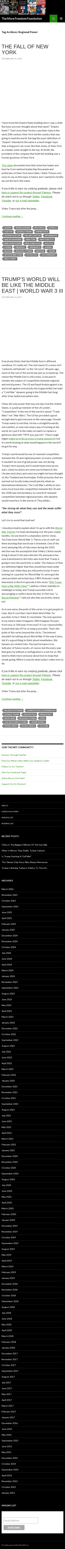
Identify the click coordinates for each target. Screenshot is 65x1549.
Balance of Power (13, 710)
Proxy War (9, 718)
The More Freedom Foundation (22, 18)
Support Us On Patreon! (14, 784)
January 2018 (8, 1347)
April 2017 (7, 1400)
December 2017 (10, 1353)
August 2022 (8, 1045)
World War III (28, 726)
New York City (47, 239)
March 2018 (7, 1336)
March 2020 (7, 1208)
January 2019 (8, 1278)
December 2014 (10, 1458)
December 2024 (10, 935)
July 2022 (6, 1051)
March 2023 (7, 1016)
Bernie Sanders (23, 228)
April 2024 (7, 964)
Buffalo (53, 228)
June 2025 (7, 912)
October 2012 (9, 1487)
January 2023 (8, 1022)
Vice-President (49, 255)
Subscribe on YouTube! (13, 778)
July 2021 (6, 1115)
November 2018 (10, 1289)
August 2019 (8, 1249)
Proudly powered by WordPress (15, 1545)
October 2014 (9, 1463)
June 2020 (7, 1191)
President (20, 247)
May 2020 (6, 1196)
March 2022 (7, 1069)
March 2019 (7, 1266)
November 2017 (10, 1359)
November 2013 (10, 1481)
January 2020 (8, 1220)
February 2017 (9, 1411)
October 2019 (9, 1237)
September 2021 (10, 1103)
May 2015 (6, 1452)
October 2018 (9, 1295)
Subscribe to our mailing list (21, 1514)
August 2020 (8, 1179)
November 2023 (10, 982)
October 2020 (9, 1167)
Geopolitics (30, 714)
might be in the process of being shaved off (32, 438)
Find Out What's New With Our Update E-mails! (25, 760)
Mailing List (7, 817)
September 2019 (10, 1243)
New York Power (12, 243)
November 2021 (10, 1092)
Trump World (38, 722)
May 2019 (6, 1254)
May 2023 (6, 1005)
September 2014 (10, 1469)
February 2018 (9, 1341)
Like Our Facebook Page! (14, 772)
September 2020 (10, 1173)
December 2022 (10, 1028)
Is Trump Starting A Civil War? (16, 856)
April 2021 (7, 1133)
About (5, 805)
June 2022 (7, 1057)
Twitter (36, 196)
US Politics (31, 255)
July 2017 (6, 1382)
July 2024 (6, 953)
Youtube (6, 200)
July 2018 (6, 1312)
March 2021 (7, 1138)
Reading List (8, 823)
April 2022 (7, 1063)
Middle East (46, 714)
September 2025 (10, 906)
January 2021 (8, 1150)
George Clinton (12, 235)
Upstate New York (13, 255)
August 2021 (8, 1109)
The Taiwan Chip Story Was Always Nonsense (25, 862)
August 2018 (8, 1307)
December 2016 (10, 1423)
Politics (49, 243)
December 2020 (10, 1156)
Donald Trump (24, 232)
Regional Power (24, 251)
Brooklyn (39, 228)
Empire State (42, 232)
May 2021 (6, 1127)
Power (7, 247)
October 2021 (9, 1098)
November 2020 (10, 1162)
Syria (42, 718)
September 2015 (10, 1440)
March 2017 (7, 1405)
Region (7, 251)
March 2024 (7, 970)
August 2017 (8, 1376)
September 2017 (10, 1371)
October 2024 (9, 947)
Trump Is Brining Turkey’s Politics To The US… (25, 868)
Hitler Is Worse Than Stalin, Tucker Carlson (23, 850)
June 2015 (7, 1446)
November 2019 (10, 1231)
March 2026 (7, 889)
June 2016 (7, 1429)
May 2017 (6, 1394)
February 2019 (9, 1272)
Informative (51, 235)
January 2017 (8, 1417)
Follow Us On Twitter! (13, 766)
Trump (52, 251)
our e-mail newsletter (27, 200)
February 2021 (9, 1144)
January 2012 (8, 1492)
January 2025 (8, 929)
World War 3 (10, 726)
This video (7, 165)
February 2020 (9, 1214)
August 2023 (8, 993)
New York (30, 239)
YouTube (43, 726)
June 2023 (7, 999)
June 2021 (7, 1121)
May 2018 (6, 1324)
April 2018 (7, 1330)
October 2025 (9, 900)
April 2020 (7, 1202)
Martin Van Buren (12, 239)
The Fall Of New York (25, 49)
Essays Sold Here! (10, 811)
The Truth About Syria (15, 722)
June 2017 (7, 1388)
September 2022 (10, 1040)
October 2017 (9, 1365)
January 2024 (8, 976)
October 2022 (9, 1034)
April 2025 (7, 918)
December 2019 (10, 1225)
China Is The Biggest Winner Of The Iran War (24, 844)
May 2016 (6, 1434)
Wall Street (10, 259)
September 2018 (10, 1301)
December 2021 (10, 1086)
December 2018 (10, 1283)
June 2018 (7, 1318)
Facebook (46, 196)
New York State (33, 243)
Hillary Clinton (33, 235)
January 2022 (8, 1080)
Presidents (35, 247)
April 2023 (7, 1011)
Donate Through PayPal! (14, 755)
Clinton (8, 232)
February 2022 (9, 1074)
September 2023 (10, 987)
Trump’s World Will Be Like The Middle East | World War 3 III (32, 285)
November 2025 (10, 895)
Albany (7, 228)
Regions (40, 251)
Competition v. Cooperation (41, 710)
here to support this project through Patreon (26, 192)
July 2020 (6, 1185)
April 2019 (7, 1260)
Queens (48, 247)
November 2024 (10, 941)
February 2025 (9, 924)
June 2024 (7, 958)
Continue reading (12, 216)
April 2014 (7, 1475)
